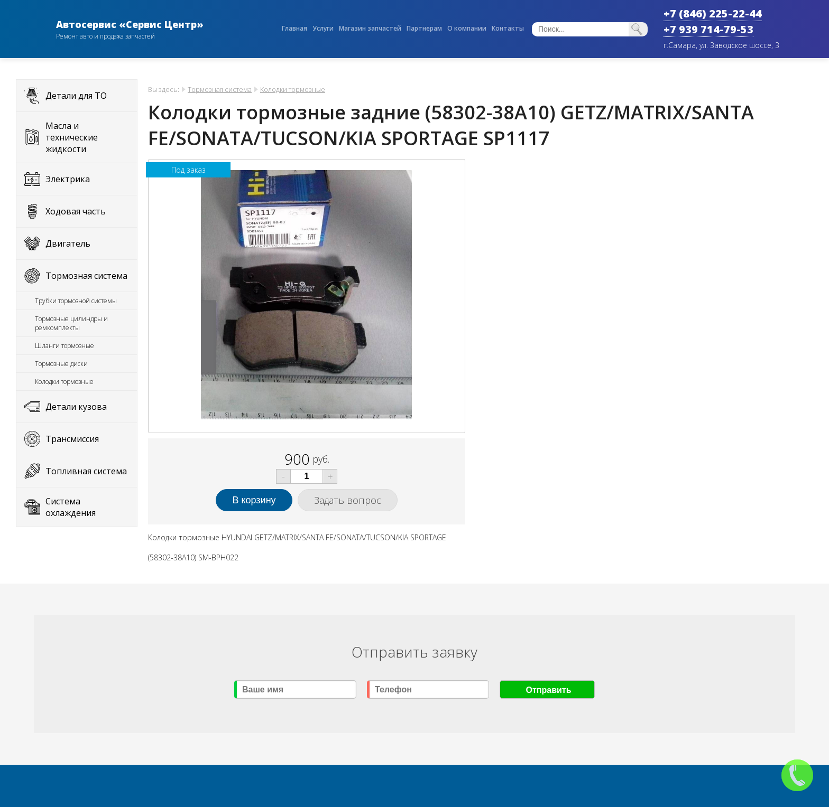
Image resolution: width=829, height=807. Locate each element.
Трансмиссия (72, 439)
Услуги (323, 28)
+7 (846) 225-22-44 (713, 13)
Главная (294, 28)
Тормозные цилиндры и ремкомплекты (71, 323)
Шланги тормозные (64, 345)
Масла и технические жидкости (71, 137)
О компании (466, 28)
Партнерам (424, 28)
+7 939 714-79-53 (708, 29)
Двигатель (67, 243)
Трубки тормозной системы (76, 300)
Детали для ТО (76, 95)
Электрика (67, 179)
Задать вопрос (347, 500)
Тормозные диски (61, 363)
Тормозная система (86, 275)
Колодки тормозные (64, 381)
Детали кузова (76, 406)
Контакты (508, 28)
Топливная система (86, 471)
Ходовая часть (75, 211)
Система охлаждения (70, 507)
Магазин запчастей (370, 28)
